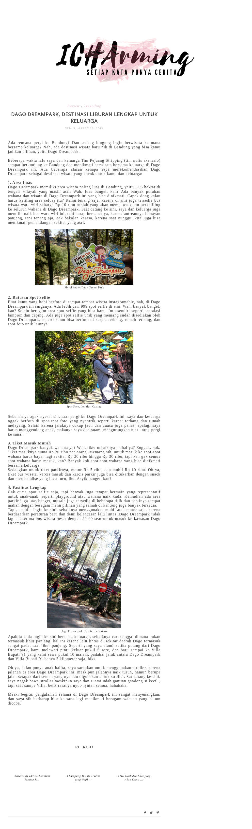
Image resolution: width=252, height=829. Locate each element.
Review (74, 106)
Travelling (92, 106)
